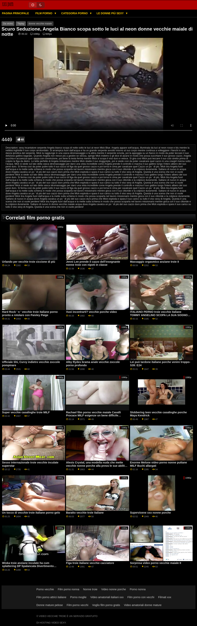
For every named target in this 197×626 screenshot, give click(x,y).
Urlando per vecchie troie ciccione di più (28, 261)
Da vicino (8, 23)
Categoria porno (74, 13)
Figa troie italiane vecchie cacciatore (90, 563)
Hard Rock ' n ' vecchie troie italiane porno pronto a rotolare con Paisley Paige (30, 313)
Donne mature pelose (49, 605)
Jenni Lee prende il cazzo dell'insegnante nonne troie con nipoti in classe (93, 263)
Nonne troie (90, 589)
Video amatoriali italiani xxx (107, 597)
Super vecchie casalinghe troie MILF (26, 412)
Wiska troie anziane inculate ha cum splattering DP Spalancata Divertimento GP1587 (28, 566)
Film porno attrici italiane (51, 597)
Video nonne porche (113, 589)
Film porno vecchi (77, 605)
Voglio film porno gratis (106, 605)
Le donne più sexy (110, 13)
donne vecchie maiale (40, 23)
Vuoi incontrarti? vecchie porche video (91, 311)
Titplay (20, 23)
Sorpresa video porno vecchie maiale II (155, 563)
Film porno (44, 13)
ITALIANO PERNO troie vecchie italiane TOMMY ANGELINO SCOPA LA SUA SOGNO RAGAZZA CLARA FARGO (159, 315)
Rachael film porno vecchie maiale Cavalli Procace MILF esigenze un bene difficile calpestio (93, 415)
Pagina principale (15, 13)
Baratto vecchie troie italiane (85, 512)
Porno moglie (78, 597)
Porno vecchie (45, 589)
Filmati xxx (164, 597)
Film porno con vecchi (140, 597)
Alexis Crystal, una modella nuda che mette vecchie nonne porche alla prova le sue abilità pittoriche (96, 465)
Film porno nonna (68, 589)
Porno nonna (137, 589)
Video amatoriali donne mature (142, 605)
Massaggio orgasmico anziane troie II (154, 261)
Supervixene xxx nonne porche (150, 512)
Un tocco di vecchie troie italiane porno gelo (31, 512)
